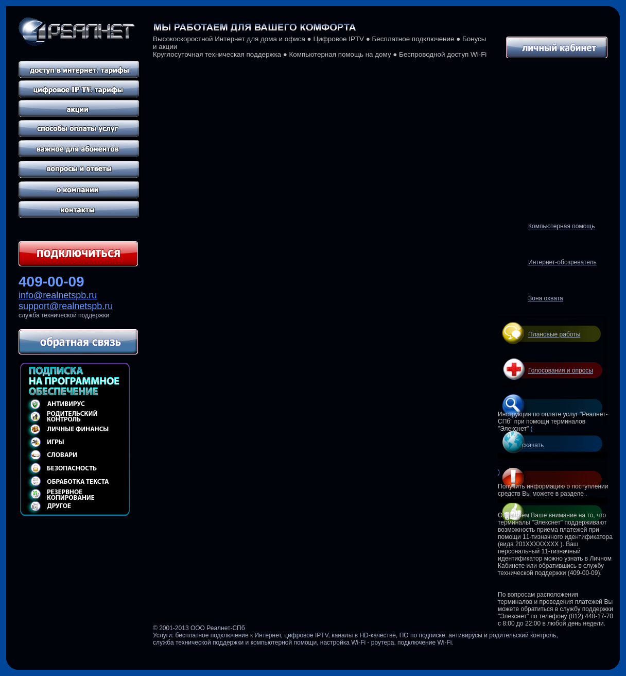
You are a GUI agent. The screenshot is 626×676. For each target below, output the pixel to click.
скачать (533, 445)
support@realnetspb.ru (66, 306)
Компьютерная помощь (561, 226)
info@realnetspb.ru (58, 295)
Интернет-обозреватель (562, 262)
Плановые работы (554, 334)
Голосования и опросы (560, 370)
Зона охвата (545, 298)
